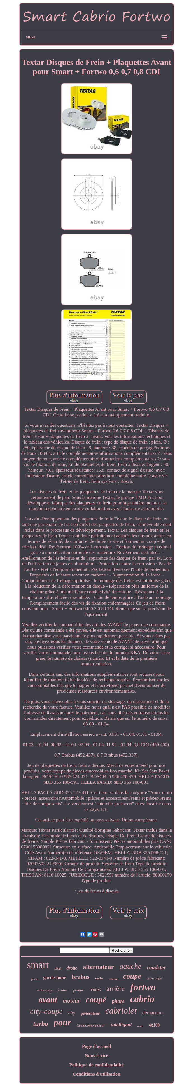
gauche (130, 966)
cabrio (142, 999)
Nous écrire (96, 1055)
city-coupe (46, 1011)
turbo (40, 1023)
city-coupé (154, 978)
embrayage (44, 990)
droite (71, 968)
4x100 (154, 1025)
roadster (156, 967)
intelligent (121, 1024)
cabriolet (121, 1011)
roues (95, 989)
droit (57, 969)
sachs (99, 978)
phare (118, 1001)
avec (140, 1026)
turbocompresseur (91, 1025)
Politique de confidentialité (96, 1064)
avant (48, 999)
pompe (78, 990)
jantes (63, 990)
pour (62, 1022)
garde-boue (54, 977)
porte (34, 979)
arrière (115, 988)
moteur (71, 1000)
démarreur (152, 1013)
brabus (80, 977)
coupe (132, 976)
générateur (90, 1013)
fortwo (143, 987)
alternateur (98, 966)
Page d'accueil (96, 1046)
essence (113, 979)
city (71, 1013)
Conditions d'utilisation (96, 1074)
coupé (96, 999)
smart (38, 965)
